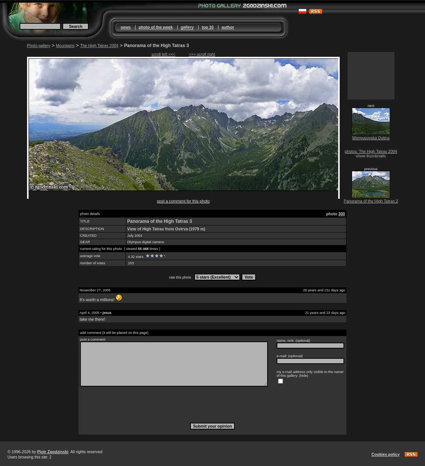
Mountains (65, 45)
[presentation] (213, 404)
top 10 (207, 27)
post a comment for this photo (183, 201)
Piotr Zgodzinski (52, 451)
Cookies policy (385, 454)
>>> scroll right (202, 54)
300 (341, 214)
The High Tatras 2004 (99, 45)
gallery (187, 27)
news (126, 27)
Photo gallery (38, 45)
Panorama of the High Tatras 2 (371, 201)
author (228, 27)
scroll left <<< (163, 54)
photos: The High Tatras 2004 (371, 151)
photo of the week (156, 27)
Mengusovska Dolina (371, 138)
